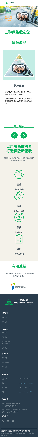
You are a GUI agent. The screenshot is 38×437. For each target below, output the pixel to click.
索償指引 (4, 358)
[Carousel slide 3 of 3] (23, 24)
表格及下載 (5, 362)
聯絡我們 (4, 322)
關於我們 (4, 317)
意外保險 (4, 337)
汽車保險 (4, 333)
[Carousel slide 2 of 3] (19, 24)
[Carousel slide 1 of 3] (14, 24)
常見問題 (4, 367)
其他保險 (4, 348)
